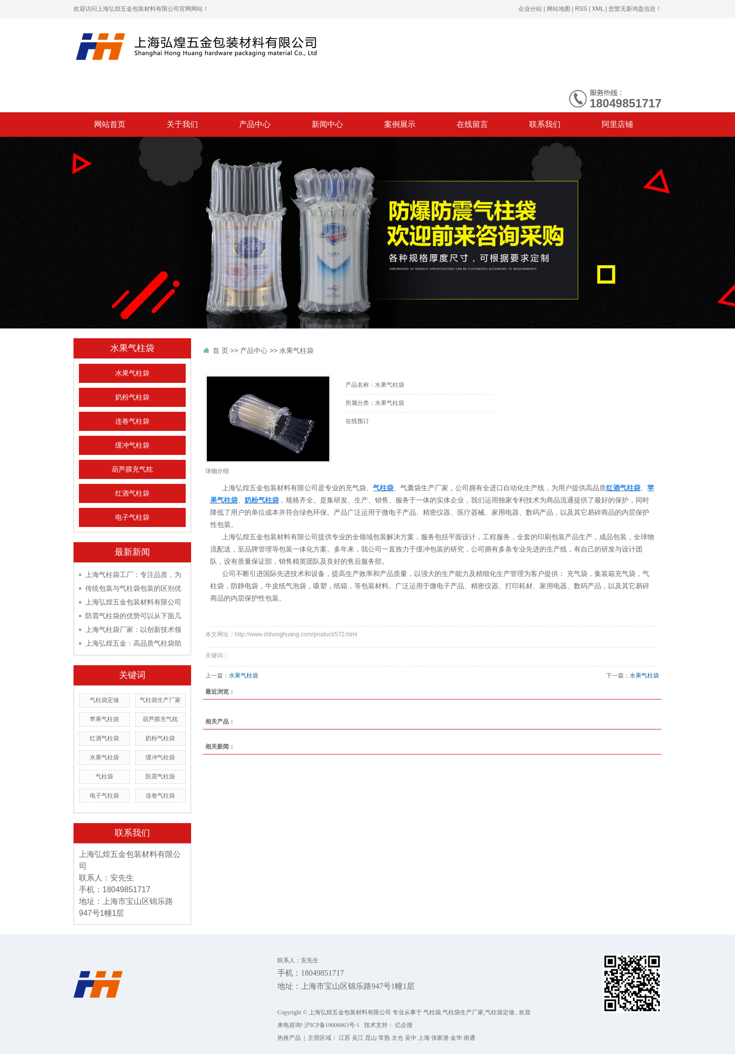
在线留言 (472, 124)
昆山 (371, 1037)
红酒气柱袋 (132, 493)
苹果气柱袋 (104, 719)
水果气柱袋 (132, 373)
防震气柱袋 (160, 776)
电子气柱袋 (132, 517)
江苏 (344, 1037)
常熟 (384, 1037)
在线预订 (357, 421)
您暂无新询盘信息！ (635, 8)
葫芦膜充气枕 (132, 469)
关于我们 (182, 124)
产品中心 (254, 124)
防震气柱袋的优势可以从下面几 (133, 616)
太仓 (397, 1037)
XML (598, 8)
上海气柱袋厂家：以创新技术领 (133, 629)
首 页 (220, 350)
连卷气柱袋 (132, 421)
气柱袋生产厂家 (160, 700)
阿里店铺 (617, 124)
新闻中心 (327, 124)
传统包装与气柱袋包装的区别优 (133, 588)
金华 (456, 1037)
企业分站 (530, 8)
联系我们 (545, 124)
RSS (581, 8)
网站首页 (109, 124)
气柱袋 (104, 776)
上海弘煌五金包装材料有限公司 (133, 602)
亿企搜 (404, 1025)
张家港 (440, 1037)
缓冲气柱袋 (132, 445)
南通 (469, 1037)
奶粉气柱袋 (132, 397)
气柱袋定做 (104, 700)
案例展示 (400, 124)
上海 (424, 1037)
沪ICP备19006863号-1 (332, 1025)
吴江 (358, 1037)
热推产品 (289, 1037)
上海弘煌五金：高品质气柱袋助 (133, 643)
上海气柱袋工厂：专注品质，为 (133, 574)
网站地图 (558, 8)
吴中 (410, 1037)
